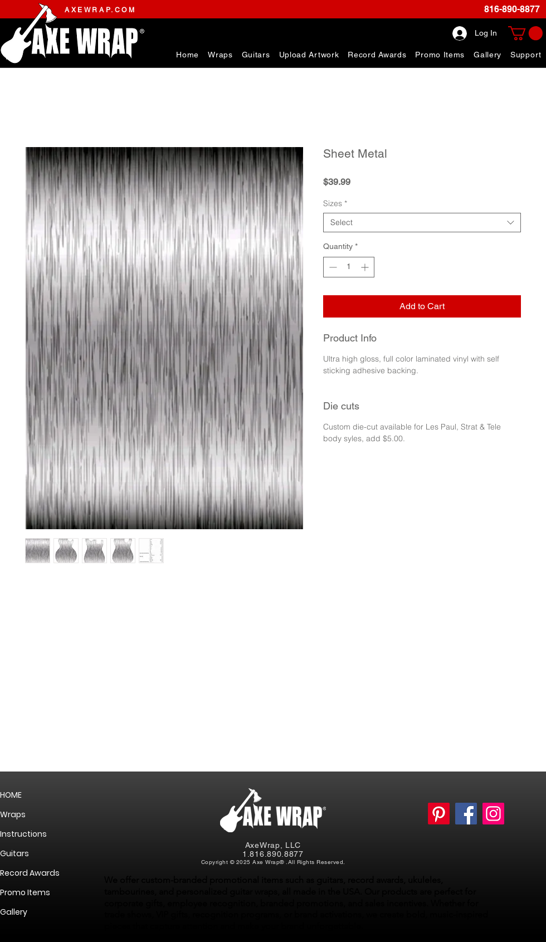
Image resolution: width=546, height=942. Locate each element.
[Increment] (366, 267)
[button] (526, 54)
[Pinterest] (439, 813)
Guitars (14, 853)
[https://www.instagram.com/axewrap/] (493, 813)
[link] (525, 33)
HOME (11, 795)
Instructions (23, 833)
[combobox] (422, 222)
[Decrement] (332, 267)
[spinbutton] (349, 267)
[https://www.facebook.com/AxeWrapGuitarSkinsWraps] (466, 813)
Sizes (335, 203)
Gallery (13, 911)
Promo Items (25, 892)
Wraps (13, 814)
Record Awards (30, 872)
